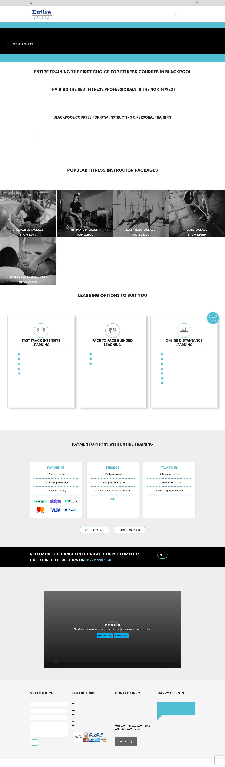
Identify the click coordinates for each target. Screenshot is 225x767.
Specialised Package (28, 229)
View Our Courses (23, 43)
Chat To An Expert (130, 529)
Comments (49, 729)
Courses (175, 14)
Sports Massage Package (28, 277)
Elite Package (197, 229)
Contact (193, 14)
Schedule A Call (94, 529)
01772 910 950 (98, 559)
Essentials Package (140, 229)
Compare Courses (188, 14)
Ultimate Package (84, 229)
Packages (181, 14)
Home (169, 14)
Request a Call (162, 555)
